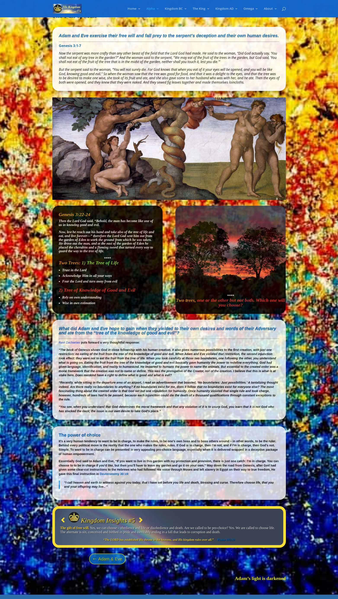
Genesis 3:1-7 (70, 45)
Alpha (150, 9)
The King (199, 9)
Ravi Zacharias (69, 342)
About (268, 9)
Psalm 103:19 (226, 539)
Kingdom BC (174, 9)
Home (132, 9)
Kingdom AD (224, 9)
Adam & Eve (110, 559)
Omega (248, 9)
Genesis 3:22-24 (74, 214)
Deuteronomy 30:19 (114, 474)
